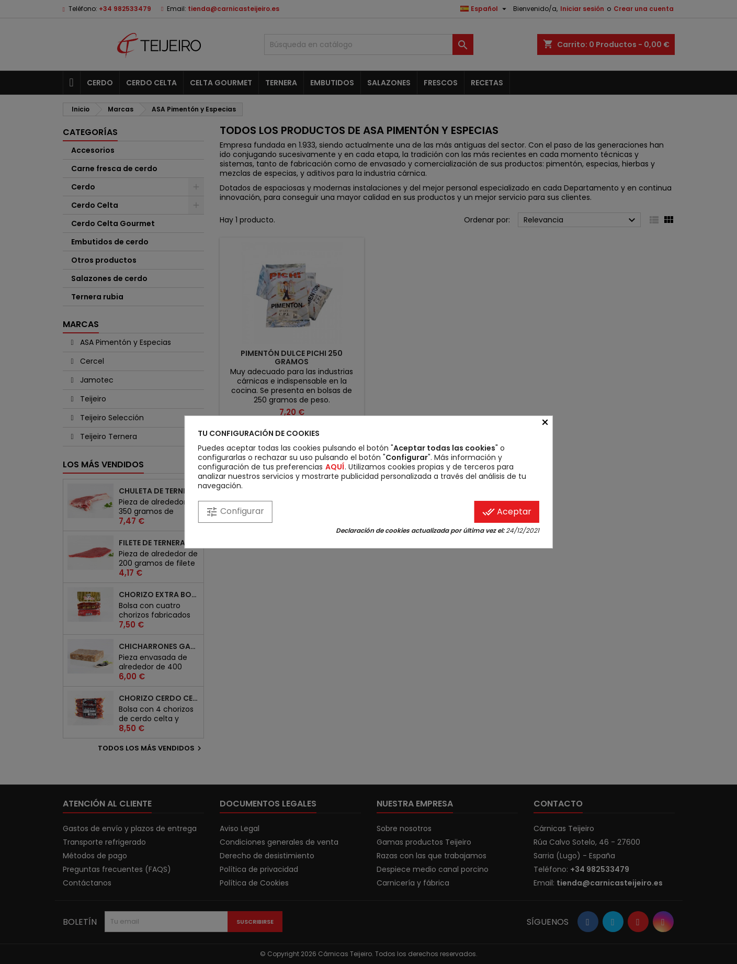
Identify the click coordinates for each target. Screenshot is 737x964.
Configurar (235, 511)
